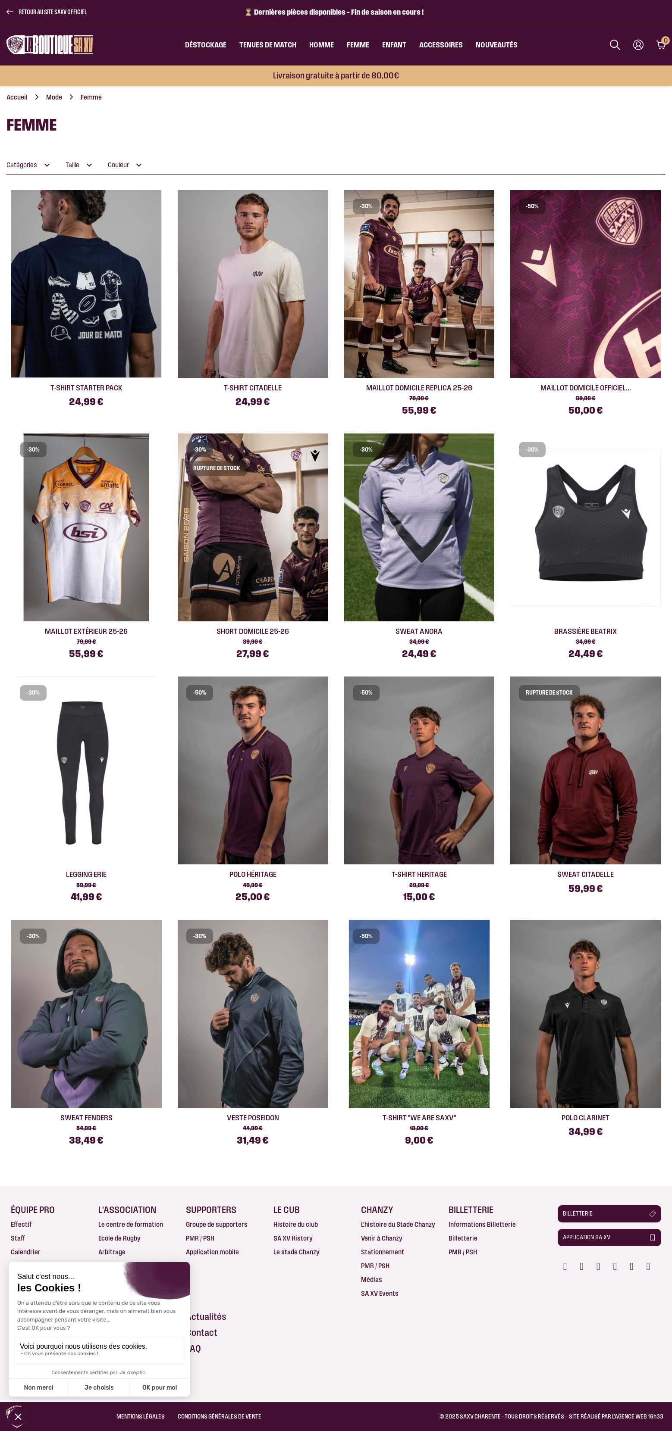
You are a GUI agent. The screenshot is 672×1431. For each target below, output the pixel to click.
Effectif (21, 1224)
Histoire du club (295, 1224)
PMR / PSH (200, 1238)
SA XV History (293, 1238)
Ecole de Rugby (119, 1238)
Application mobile (212, 1252)
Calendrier (26, 1252)
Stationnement (382, 1252)
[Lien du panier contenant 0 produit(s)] (661, 45)
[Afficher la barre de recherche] (615, 45)
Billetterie (463, 1238)
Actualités (206, 1317)
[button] (46, 12)
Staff (18, 1238)
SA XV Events (380, 1293)
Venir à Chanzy (381, 1238)
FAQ (193, 1348)
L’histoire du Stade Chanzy (398, 1224)
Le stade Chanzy (296, 1252)
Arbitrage (112, 1252)
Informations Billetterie (482, 1224)
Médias (371, 1279)
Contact (201, 1332)
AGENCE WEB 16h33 (639, 1416)
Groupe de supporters (217, 1224)
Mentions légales (140, 1416)
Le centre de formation (130, 1224)
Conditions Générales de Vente (219, 1416)
